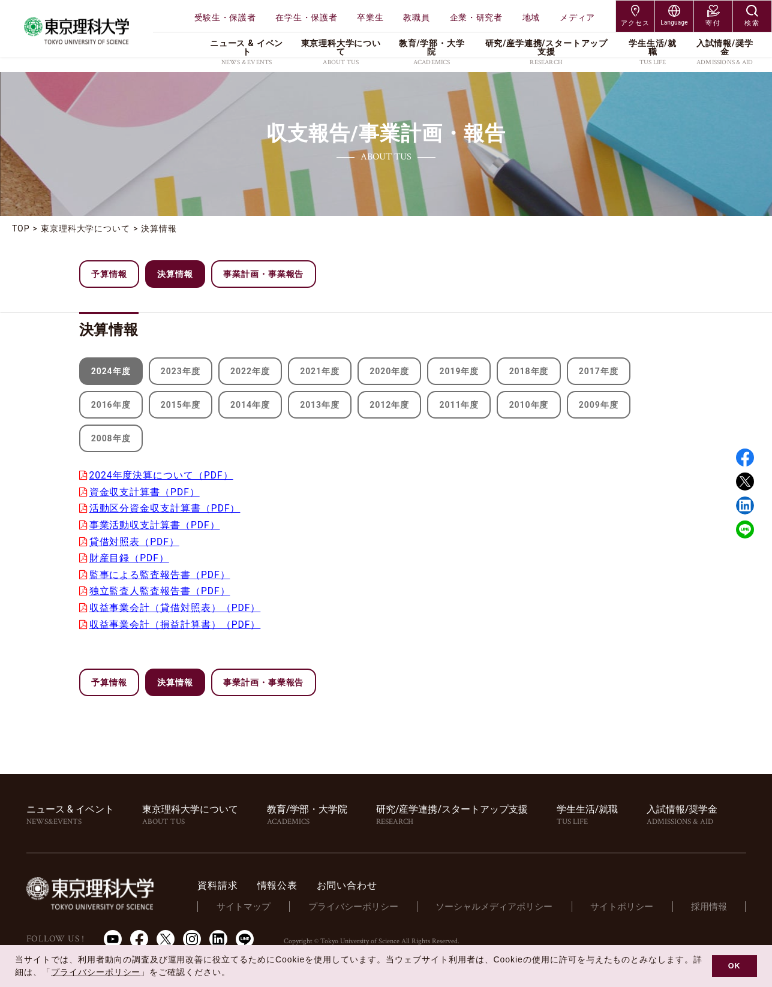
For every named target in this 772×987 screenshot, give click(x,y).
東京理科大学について (86, 228)
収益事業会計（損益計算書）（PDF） (176, 622)
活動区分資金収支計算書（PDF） (166, 507)
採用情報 (710, 903)
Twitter (745, 482)
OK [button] (734, 966)
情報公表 (291, 882)
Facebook (745, 458)
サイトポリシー (625, 903)
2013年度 (320, 405)
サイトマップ (256, 903)
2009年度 (599, 405)
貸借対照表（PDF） (135, 540)
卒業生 (370, 17)
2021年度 (320, 371)
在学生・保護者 (306, 17)
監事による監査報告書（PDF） (161, 573)
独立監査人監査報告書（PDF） (161, 589)
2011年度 (459, 405)
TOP (21, 228)
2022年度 (250, 371)
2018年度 (529, 371)
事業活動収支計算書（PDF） (155, 524)
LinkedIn (218, 936)
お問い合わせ (360, 882)
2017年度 (599, 371)
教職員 (416, 17)
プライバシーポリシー (362, 903)
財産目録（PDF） (130, 556)
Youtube (113, 936)
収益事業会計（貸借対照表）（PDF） (176, 605)
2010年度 (529, 405)
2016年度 (111, 405)
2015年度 (180, 405)
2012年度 (390, 405)
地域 (531, 17)
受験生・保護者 (225, 17)
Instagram (192, 936)
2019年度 (459, 371)
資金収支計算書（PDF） (145, 491)
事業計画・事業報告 (263, 274)
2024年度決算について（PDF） (162, 475)
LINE (745, 529)
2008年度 (111, 438)
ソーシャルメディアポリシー (501, 903)
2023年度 (180, 371)
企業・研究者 (476, 17)
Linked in (745, 505)
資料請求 (231, 882)
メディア (577, 17)
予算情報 (109, 274)
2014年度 (250, 405)
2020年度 (390, 371)
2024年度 (111, 371)
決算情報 (160, 228)
